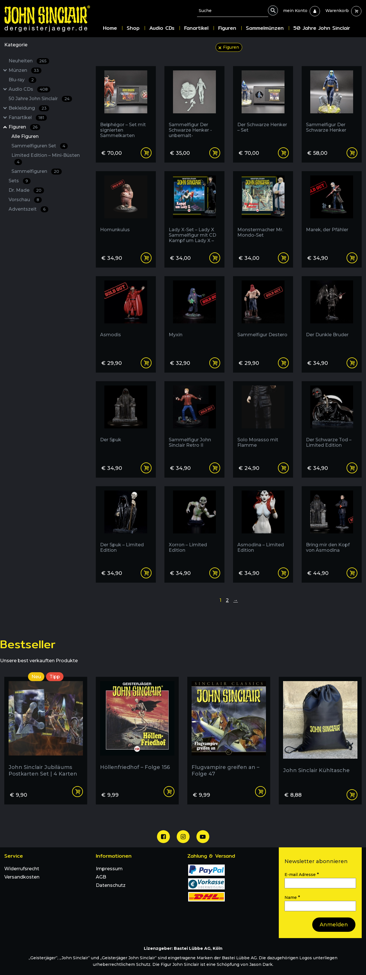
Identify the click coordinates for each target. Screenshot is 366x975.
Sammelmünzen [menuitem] (265, 28)
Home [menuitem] (110, 28)
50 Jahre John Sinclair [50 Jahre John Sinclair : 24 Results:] (40, 99)
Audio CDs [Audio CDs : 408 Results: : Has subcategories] (29, 89)
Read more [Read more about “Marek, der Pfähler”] (352, 257)
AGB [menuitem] (101, 877)
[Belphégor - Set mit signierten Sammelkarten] (126, 104)
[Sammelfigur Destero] (263, 314)
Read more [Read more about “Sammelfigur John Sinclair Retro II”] (214, 467)
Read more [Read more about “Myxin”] (214, 362)
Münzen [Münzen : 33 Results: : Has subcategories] (25, 71)
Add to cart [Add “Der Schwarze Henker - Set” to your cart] (283, 152)
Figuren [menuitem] (227, 28)
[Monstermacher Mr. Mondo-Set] (263, 209)
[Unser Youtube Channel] (202, 836)
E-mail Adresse (302, 874)
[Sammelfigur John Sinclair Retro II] (194, 419)
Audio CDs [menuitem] (161, 28)
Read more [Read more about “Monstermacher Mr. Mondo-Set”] (283, 257)
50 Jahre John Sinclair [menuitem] (321, 28)
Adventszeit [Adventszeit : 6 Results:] (28, 209)
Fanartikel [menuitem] (196, 28)
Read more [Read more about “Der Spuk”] (146, 467)
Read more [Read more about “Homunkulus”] (146, 257)
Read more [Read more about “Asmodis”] (146, 362)
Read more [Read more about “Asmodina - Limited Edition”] (283, 572)
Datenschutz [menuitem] (111, 885)
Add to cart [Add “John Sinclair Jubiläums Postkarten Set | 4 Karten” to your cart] (77, 791)
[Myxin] (194, 314)
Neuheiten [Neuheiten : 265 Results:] (29, 61)
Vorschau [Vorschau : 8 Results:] (25, 200)
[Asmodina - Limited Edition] (263, 524)
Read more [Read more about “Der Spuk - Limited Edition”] (146, 572)
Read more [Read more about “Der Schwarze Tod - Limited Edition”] (352, 467)
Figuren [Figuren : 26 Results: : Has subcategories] (24, 127)
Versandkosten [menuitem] (21, 877)
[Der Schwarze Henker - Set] (263, 104)
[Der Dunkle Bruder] (331, 314)
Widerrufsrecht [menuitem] (21, 868)
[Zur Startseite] (51, 18)
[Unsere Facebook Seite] (163, 836)
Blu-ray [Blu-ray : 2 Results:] (22, 80)
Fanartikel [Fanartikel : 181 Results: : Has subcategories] (28, 118)
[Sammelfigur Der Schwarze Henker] (331, 104)
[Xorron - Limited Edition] (194, 524)
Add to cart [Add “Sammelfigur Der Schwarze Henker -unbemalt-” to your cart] (214, 152)
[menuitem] (295, 10)
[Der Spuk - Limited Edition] (126, 524)
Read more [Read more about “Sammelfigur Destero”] (283, 362)
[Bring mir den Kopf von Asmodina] (331, 524)
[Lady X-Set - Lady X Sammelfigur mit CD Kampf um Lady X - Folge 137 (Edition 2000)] (194, 209)
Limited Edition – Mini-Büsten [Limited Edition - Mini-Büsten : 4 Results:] (45, 159)
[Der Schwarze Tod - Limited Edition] (331, 419)
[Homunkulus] (126, 209)
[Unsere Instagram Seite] (183, 836)
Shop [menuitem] (133, 28)
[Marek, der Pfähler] (331, 209)
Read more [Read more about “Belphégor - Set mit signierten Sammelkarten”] (146, 152)
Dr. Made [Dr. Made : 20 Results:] (26, 190)
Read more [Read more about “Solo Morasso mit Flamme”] (283, 467)
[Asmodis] (126, 314)
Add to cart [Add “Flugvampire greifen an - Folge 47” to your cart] (260, 791)
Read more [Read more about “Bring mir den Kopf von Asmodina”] (352, 572)
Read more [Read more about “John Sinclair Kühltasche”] (352, 794)
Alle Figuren (25, 136)
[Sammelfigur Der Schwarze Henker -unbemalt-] (194, 104)
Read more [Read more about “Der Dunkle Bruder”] (352, 362)
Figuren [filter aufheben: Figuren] (231, 47)
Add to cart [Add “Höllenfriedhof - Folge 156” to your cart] (169, 791)
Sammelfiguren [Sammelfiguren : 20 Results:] (36, 172)
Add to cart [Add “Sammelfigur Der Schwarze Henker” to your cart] (352, 152)
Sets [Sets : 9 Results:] (20, 181)
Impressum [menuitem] (109, 868)
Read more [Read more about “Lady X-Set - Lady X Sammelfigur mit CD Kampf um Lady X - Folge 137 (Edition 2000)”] (214, 257)
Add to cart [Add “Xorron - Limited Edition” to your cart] (214, 572)
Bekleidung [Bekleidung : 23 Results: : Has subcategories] (29, 108)
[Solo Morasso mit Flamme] (263, 419)
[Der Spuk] (126, 419)
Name (292, 897)
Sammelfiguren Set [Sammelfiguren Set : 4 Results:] (39, 146)
